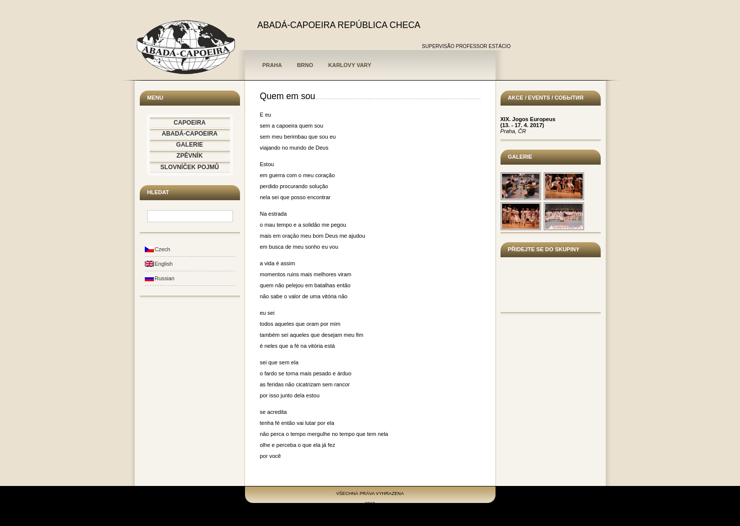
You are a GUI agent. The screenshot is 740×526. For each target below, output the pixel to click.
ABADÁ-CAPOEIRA (190, 133)
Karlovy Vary (349, 65)
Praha (272, 65)
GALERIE (189, 144)
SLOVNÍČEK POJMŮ (189, 167)
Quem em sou (288, 96)
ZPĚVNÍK (189, 155)
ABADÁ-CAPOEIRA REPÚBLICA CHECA (339, 25)
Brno (305, 65)
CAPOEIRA (190, 122)
